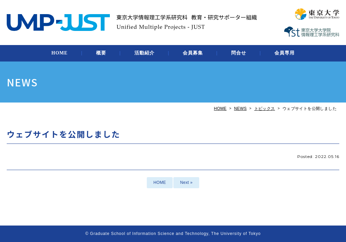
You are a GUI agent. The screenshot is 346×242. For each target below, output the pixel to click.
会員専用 (284, 52)
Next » (186, 182)
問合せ (238, 52)
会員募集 (193, 52)
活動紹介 (144, 52)
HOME (59, 52)
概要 (101, 52)
